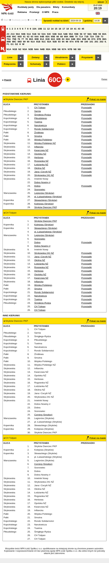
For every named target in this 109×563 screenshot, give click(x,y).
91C (44, 41)
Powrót (7, 80)
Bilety (56, 7)
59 (99, 34)
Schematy (35, 64)
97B (77, 41)
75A (9, 39)
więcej (101, 2)
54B (65, 34)
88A (104, 39)
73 (102, 36)
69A (66, 36)
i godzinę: (88, 21)
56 (81, 34)
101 (91, 41)
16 (60, 28)
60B (9, 36)
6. (106, 41)
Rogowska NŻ (41, 161)
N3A (25, 49)
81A (42, 39)
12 (48, 28)
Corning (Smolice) (43, 414)
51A (29, 34)
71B (86, 36)
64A (37, 36)
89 (24, 41)
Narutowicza (40, 125)
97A (72, 41)
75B (14, 39)
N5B (54, 49)
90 (28, 41)
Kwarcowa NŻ (41, 150)
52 (39, 34)
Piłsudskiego (40, 118)
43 (79, 28)
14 (52, 28)
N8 (74, 49)
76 (19, 39)
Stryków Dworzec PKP (45, 207)
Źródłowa (39, 132)
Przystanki (87, 57)
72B (97, 36)
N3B (30, 49)
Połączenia (10, 64)
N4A (36, 49)
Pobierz (61, 64)
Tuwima (38, 122)
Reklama (22, 12)
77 (22, 39)
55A (71, 34)
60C (14, 36)
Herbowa (38, 157)
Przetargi (34, 12)
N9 (79, 49)
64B (42, 36)
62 (28, 36)
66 (57, 36)
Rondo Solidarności (44, 129)
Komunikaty (68, 7)
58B (95, 34)
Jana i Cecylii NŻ (42, 171)
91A (33, 41)
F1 (8, 44)
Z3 (8, 34)
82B (58, 39)
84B (73, 39)
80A (31, 39)
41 (75, 28)
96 (67, 41)
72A (92, 36)
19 (71, 28)
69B (72, 36)
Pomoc (104, 79)
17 (63, 28)
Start (4, 20)
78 (26, 39)
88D (20, 41)
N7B (70, 49)
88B (9, 41)
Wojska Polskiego (43, 139)
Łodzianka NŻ (41, 164)
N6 (59, 49)
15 (56, 28)
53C (49, 34)
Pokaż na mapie (96, 99)
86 (89, 39)
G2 (16, 44)
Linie (32, 20)
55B (76, 34)
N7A (64, 49)
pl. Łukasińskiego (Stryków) (48, 196)
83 (63, 39)
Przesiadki (86, 107)
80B (37, 39)
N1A (9, 49)
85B (84, 39)
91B (38, 41)
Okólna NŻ (39, 168)
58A (89, 34)
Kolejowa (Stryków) (44, 203)
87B (99, 39)
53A (43, 34)
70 (76, 36)
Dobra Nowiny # (42, 182)
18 (67, 28)
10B (40, 28)
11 (44, 28)
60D (20, 36)
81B (47, 39)
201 (96, 41)
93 (59, 41)
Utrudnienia (61, 57)
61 (24, 36)
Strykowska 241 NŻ (44, 175)
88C (14, 41)
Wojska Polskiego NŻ (45, 143)
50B (23, 34)
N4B (42, 49)
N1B (14, 49)
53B (54, 34)
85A (79, 39)
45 (83, 28)
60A (104, 34)
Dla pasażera (44, 7)
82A (53, 39)
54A (60, 34)
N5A (48, 49)
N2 (19, 49)
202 (101, 41)
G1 (12, 44)
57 (85, 34)
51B (34, 34)
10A (34, 28)
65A (47, 36)
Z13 (12, 34)
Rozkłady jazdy (19, 20)
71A (81, 36)
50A (18, 34)
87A (93, 39)
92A (49, 41)
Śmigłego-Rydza (42, 114)
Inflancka (38, 146)
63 (32, 36)
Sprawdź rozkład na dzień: (56, 21)
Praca (55, 12)
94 (63, 41)
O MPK (45, 12)
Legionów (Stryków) (44, 193)
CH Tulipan (39, 107)
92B (55, 41)
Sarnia (37, 111)
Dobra (37, 186)
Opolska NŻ (40, 154)
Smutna (38, 136)
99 (81, 41)
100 (86, 41)
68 (61, 36)
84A (68, 39)
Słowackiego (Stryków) (45, 200)
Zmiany (36, 57)
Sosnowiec (39, 189)
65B (53, 36)
